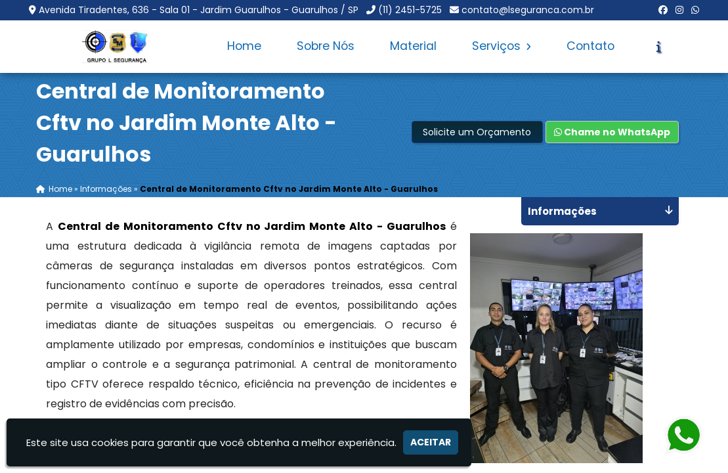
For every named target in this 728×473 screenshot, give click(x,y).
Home (244, 46)
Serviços (501, 46)
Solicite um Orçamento (477, 132)
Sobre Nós (325, 46)
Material (413, 46)
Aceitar (430, 442)
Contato (590, 46)
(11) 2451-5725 (410, 9)
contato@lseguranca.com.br (527, 9)
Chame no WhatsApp (612, 132)
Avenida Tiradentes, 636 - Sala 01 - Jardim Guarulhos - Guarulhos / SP (198, 9)
